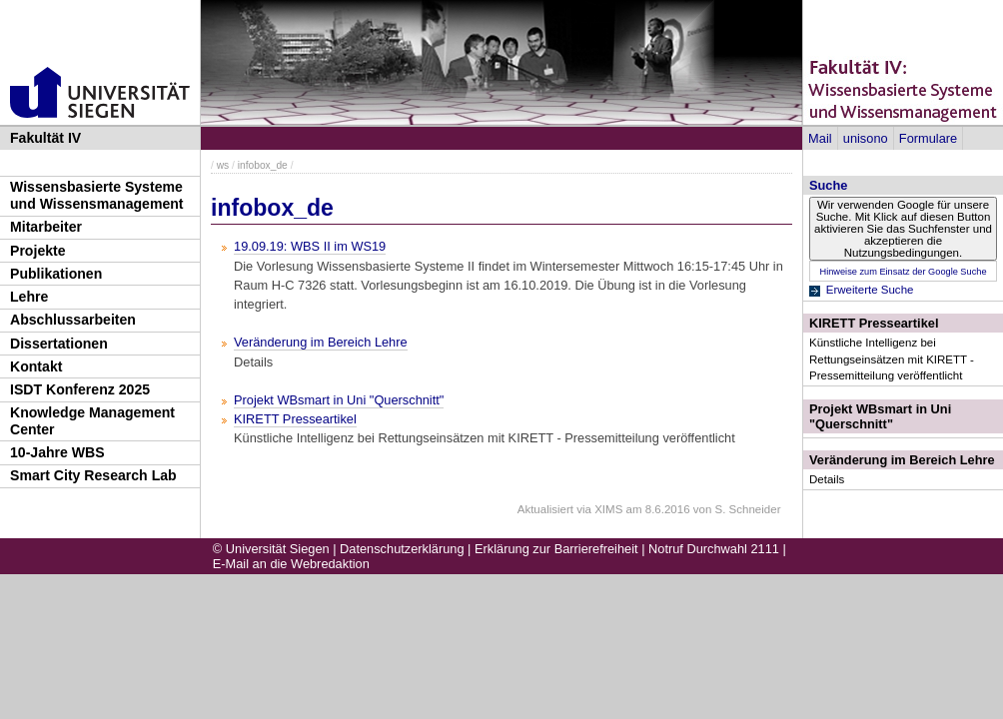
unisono (865, 138)
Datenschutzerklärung (402, 548)
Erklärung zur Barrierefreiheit (556, 548)
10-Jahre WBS (57, 452)
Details (826, 479)
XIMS (608, 509)
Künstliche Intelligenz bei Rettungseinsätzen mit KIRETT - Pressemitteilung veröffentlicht (891, 358)
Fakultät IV (45, 138)
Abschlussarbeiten (73, 320)
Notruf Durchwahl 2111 (713, 548)
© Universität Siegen (271, 548)
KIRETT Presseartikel (873, 323)
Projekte (38, 251)
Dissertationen (59, 344)
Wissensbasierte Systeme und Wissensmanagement (97, 195)
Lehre (29, 297)
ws (223, 165)
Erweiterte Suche (870, 290)
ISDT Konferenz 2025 (80, 389)
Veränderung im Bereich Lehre (902, 459)
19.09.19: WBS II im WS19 (310, 246)
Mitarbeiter (46, 227)
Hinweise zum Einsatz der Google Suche (902, 272)
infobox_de (263, 165)
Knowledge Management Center (92, 420)
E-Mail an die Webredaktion (291, 563)
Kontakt (36, 366)
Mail (819, 138)
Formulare (928, 138)
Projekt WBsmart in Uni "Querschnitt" (880, 416)
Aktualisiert (545, 509)
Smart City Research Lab (93, 475)
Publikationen (56, 274)
